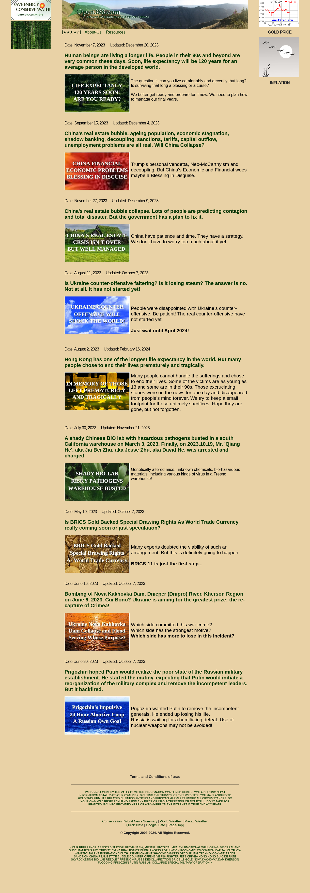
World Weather (171, 821)
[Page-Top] (176, 825)
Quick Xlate (134, 825)
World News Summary (141, 821)
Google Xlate (155, 825)
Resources (117, 32)
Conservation (112, 821)
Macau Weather (196, 821)
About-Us (95, 32)
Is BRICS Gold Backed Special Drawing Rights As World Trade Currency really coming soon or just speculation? (152, 525)
